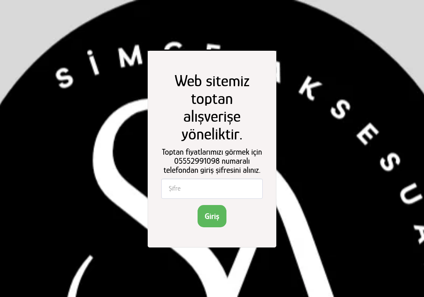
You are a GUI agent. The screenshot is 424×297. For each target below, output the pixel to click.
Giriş (212, 216)
